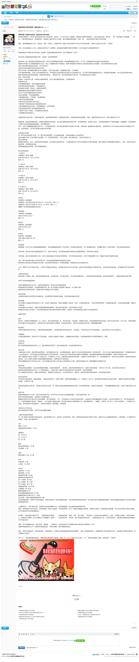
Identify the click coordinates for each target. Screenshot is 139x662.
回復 (22, 623)
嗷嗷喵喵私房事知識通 (31, 19)
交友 (58, 16)
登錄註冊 (135, 9)
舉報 (134, 623)
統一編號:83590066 (130, 654)
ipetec (4, 31)
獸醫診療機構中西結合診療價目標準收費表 (88, 610)
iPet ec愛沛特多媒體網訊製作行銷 (15, 656)
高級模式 (116, 634)
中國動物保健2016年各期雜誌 (85, 612)
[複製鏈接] (46, 27)
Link (26, 634)
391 (4, 50)
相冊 (17, 12)
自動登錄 (128, 6)
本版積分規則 (132, 647)
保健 (21, 586)
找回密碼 (135, 6)
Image (24, 634)
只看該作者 (39, 31)
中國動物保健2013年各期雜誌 (26, 618)
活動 (55, 16)
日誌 (11, 12)
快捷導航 (132, 12)
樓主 (124, 30)
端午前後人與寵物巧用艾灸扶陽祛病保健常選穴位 (31, 612)
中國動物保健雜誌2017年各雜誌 (27, 610)
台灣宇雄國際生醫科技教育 (117, 654)
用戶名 (105, 6)
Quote (29, 634)
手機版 (102, 654)
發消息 (6, 63)
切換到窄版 (136, 1)
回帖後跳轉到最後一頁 (31, 647)
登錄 (67, 640)
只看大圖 (45, 31)
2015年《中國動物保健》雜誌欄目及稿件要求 (89, 614)
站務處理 (11, 19)
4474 (13, 50)
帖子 (43, 16)
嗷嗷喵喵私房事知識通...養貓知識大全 (48, 19)
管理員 (5, 54)
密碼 (104, 9)
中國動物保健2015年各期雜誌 (26, 614)
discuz (61, 16)
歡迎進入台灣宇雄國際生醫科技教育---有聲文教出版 (2, 19)
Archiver (107, 654)
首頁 (5, 12)
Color (22, 634)
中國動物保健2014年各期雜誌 (85, 616)
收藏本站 (9, 1)
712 (9, 50)
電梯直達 (129, 30)
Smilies (33, 634)
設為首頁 (4, 1)
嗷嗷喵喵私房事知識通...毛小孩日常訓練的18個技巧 (32, 616)
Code (31, 634)
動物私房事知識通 (19, 19)
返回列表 (134, 23)
